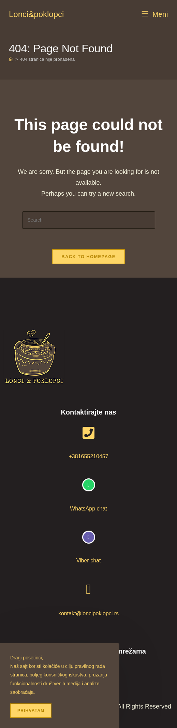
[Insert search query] (88, 220)
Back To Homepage (88, 256)
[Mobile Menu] (155, 14)
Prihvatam (30, 710)
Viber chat (88, 560)
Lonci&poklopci (36, 14)
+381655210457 (88, 456)
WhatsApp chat (88, 509)
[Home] (11, 59)
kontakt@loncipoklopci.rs (88, 613)
